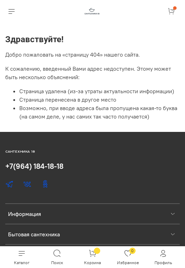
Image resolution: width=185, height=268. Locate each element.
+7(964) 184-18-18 (34, 166)
